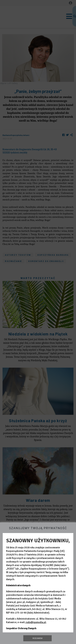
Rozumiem (38, 638)
